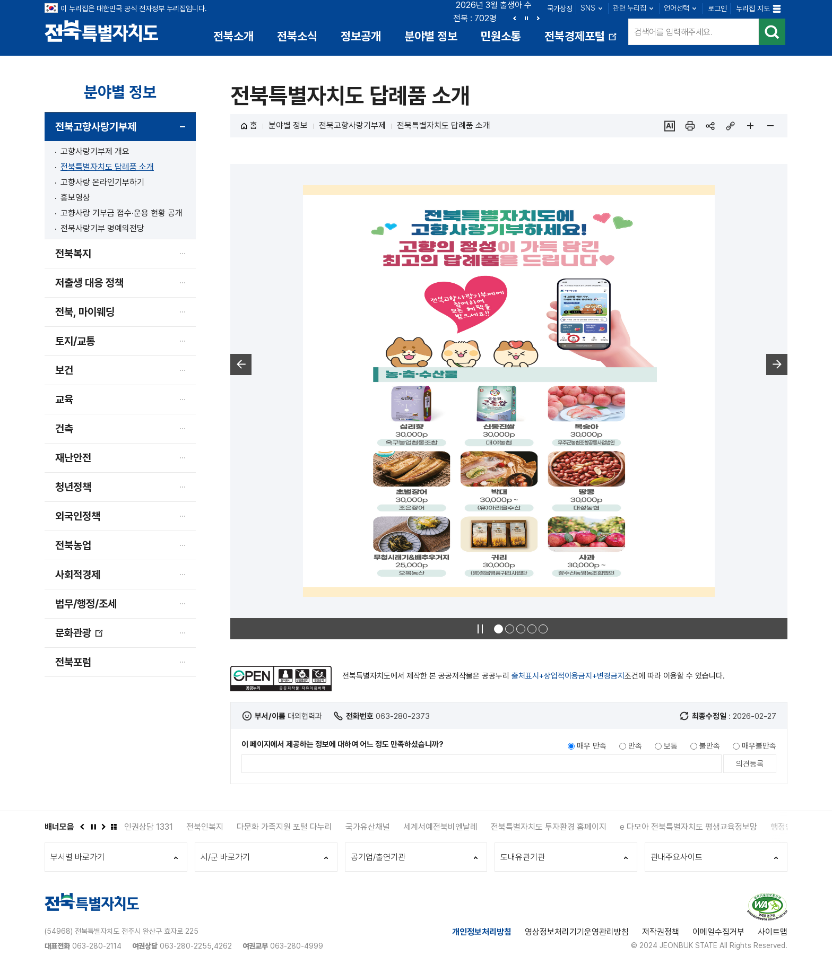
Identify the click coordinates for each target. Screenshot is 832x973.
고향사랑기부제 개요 (94, 151)
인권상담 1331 (148, 827)
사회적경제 (77, 574)
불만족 (709, 746)
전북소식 (297, 36)
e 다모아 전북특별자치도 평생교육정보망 (688, 827)
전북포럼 (73, 662)
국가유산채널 (367, 827)
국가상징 (560, 8)
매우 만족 (591, 746)
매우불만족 (759, 746)
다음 (538, 18)
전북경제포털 (581, 40)
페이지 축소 (770, 126)
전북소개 (233, 36)
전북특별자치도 (102, 30)
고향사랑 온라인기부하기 (102, 182)
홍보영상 (75, 198)
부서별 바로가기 (77, 857)
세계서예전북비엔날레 (440, 827)
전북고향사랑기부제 (95, 126)
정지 (526, 18)
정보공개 (361, 36)
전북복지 (73, 253)
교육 (64, 399)
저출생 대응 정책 (89, 282)
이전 (514, 18)
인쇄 (690, 126)
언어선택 (676, 8)
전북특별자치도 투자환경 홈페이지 (548, 827)
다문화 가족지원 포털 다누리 (284, 827)
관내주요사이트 (677, 857)
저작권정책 (660, 932)
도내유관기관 (522, 857)
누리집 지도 (753, 8)
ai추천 (670, 126)
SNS (587, 8)
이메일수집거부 (718, 932)
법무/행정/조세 (86, 603)
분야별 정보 (430, 36)
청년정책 (73, 487)
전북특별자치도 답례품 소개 (107, 167)
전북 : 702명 (475, 18)
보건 (64, 370)
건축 (64, 428)
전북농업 (73, 545)
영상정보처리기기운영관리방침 (577, 932)
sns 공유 (710, 126)
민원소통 (501, 36)
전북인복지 (204, 827)
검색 (772, 32)
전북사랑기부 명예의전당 (102, 228)
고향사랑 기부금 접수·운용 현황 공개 (121, 213)
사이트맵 (772, 932)
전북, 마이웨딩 (85, 312)
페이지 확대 (750, 126)
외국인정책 (77, 516)
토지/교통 (75, 341)
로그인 (717, 8)
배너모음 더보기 (113, 826)
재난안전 (73, 457)
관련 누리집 (629, 8)
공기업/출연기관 (378, 857)
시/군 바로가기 (225, 857)
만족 (635, 746)
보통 (671, 746)
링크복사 (730, 126)
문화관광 (79, 637)
